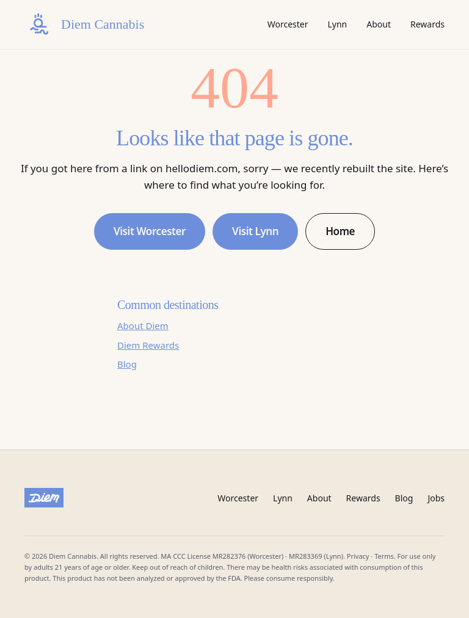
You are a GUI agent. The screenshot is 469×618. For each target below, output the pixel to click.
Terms (384, 556)
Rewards (427, 24)
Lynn (337, 24)
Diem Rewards (148, 345)
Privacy (358, 556)
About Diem (143, 325)
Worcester (287, 24)
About (378, 24)
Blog (127, 364)
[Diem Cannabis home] (84, 24)
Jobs (436, 498)
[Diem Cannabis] (44, 497)
